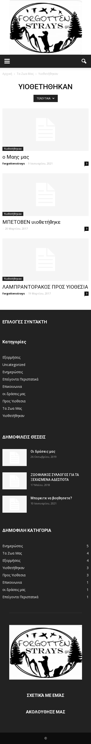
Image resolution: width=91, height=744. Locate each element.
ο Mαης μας (15, 157)
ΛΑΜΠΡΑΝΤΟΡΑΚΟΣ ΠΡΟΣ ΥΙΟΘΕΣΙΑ (45, 287)
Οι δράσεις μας (43, 451)
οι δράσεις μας (13, 393)
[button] (84, 61)
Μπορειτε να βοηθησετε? (51, 498)
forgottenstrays (13, 163)
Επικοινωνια (12, 386)
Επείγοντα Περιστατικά (20, 379)
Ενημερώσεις (12, 372)
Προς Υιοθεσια (13, 401)
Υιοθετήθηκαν (13, 148)
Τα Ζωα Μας (12, 408)
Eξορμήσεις (11, 357)
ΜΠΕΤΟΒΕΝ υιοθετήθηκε (31, 222)
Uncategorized (13, 364)
